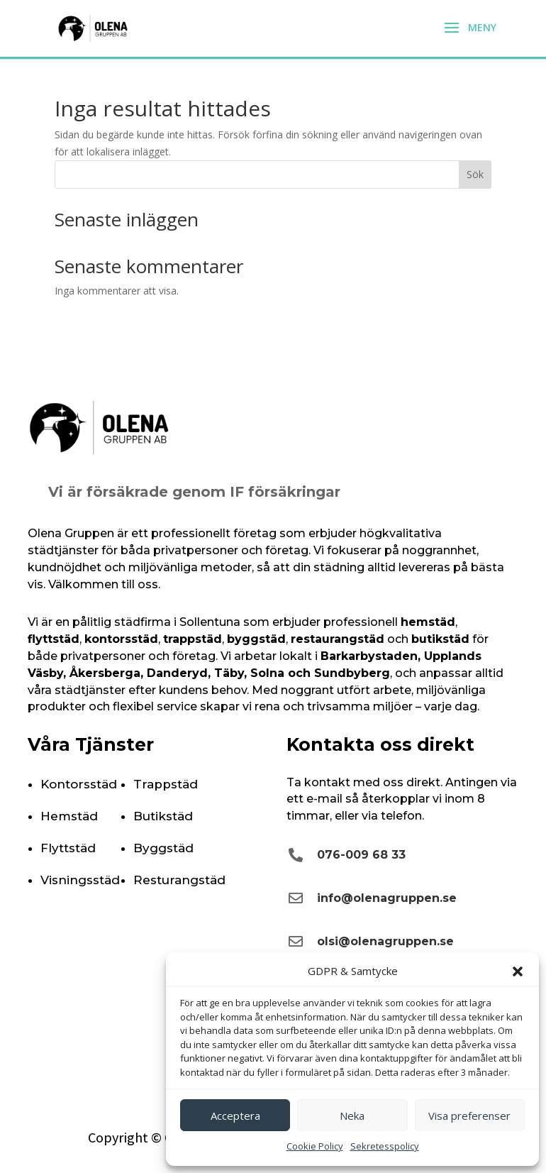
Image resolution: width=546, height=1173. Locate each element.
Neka (352, 1115)
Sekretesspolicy (384, 1146)
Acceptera (235, 1115)
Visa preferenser (469, 1115)
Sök (475, 174)
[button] (518, 971)
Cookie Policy (314, 1146)
